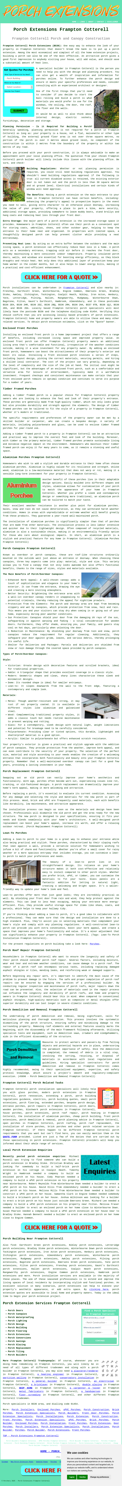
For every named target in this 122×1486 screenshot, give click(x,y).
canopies (50, 555)
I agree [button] (71, 1477)
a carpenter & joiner (85, 1388)
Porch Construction (96, 1409)
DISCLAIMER (112, 22)
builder (59, 68)
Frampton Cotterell (76, 287)
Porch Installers (23, 1409)
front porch (24, 341)
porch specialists (92, 308)
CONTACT (100, 22)
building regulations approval (68, 175)
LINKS (82, 22)
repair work (40, 976)
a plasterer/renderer (84, 1371)
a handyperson (90, 1391)
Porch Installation (53, 1423)
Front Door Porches (95, 1413)
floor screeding (29, 1395)
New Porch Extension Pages (22, 1462)
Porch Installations (49, 1416)
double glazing (92, 1384)
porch (35, 1016)
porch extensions (107, 315)
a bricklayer (39, 1384)
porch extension (68, 195)
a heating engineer (50, 1374)
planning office (52, 156)
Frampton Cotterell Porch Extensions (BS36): (32, 45)
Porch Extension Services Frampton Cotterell (47, 1303)
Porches (94, 944)
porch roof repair (54, 960)
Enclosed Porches (49, 1409)
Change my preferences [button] (99, 1477)
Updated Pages (42, 1462)
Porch (6, 287)
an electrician (104, 1381)
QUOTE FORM (10, 1137)
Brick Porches (99, 1420)
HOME (74, 22)
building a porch (14, 56)
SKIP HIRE (25, 1388)
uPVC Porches (71, 1409)
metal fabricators (31, 1391)
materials (42, 101)
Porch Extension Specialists (35, 1413)
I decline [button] (82, 1477)
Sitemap (5, 1462)
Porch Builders (68, 1413)
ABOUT (91, 22)
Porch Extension (77, 1416)
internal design (48, 117)
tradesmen (56, 1367)
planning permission (45, 130)
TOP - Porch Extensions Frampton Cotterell (31, 1436)
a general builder (44, 1381)
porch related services (98, 1126)
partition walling (14, 1378)
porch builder (25, 159)
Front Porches (12, 1420)
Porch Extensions (59, 1430)
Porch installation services (52, 1276)
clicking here (98, 1289)
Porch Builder (36, 1430)
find (13, 1245)
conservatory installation (77, 1378)
